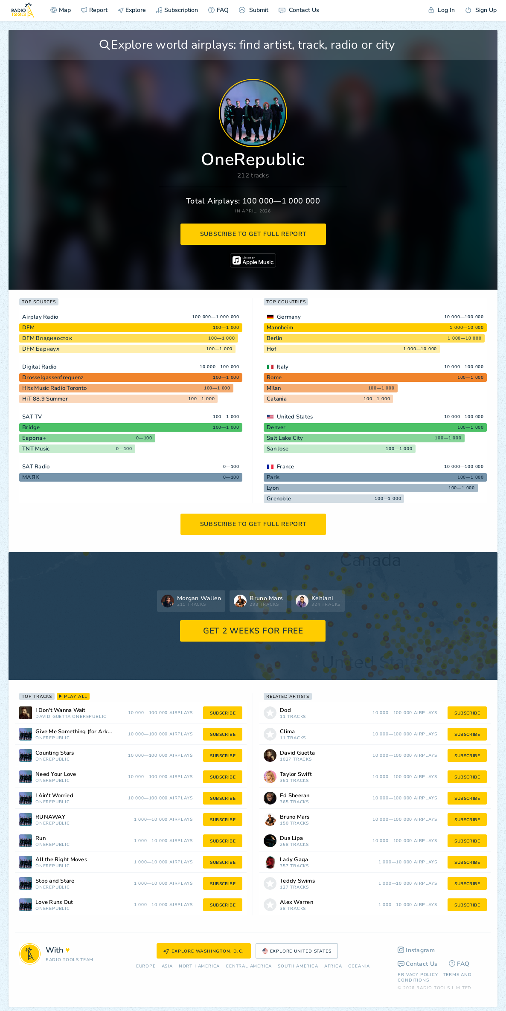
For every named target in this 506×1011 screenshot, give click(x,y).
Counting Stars (54, 753)
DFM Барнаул (41, 349)
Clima (287, 731)
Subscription (177, 10)
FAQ (218, 10)
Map (60, 10)
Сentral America (249, 966)
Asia (167, 966)
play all (73, 697)
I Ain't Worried (54, 795)
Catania (277, 399)
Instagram (416, 950)
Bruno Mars (295, 817)
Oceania (359, 966)
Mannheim (280, 327)
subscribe (223, 713)
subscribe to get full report (253, 234)
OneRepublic (89, 717)
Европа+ (34, 438)
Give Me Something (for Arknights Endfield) (85, 731)
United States (295, 417)
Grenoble (279, 499)
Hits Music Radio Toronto (54, 388)
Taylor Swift (296, 774)
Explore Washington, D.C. (203, 951)
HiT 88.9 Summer (45, 399)
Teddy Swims (297, 881)
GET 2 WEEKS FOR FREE (253, 630)
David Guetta (53, 717)
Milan (274, 388)
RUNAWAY (50, 817)
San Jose (277, 449)
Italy (282, 367)
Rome (274, 377)
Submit (253, 10)
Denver (276, 427)
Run (40, 838)
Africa (333, 966)
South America (298, 966)
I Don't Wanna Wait (60, 710)
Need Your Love (55, 774)
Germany (289, 317)
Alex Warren (296, 902)
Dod (285, 710)
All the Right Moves (61, 859)
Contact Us (299, 10)
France (285, 467)
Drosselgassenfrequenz (52, 377)
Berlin (274, 338)
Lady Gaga (294, 859)
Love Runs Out (54, 902)
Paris (273, 477)
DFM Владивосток (47, 338)
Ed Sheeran (295, 795)
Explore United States (297, 951)
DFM (28, 327)
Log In (441, 10)
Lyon (273, 488)
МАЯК (30, 477)
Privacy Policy (418, 975)
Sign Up (481, 10)
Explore (132, 10)
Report (94, 10)
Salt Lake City (285, 438)
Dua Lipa (291, 838)
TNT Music (35, 449)
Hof (271, 349)
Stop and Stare (55, 881)
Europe (146, 966)
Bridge (31, 427)
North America (199, 966)
